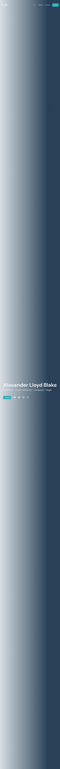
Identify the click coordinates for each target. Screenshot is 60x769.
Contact (55, 5)
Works (41, 5)
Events (47, 5)
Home (34, 5)
